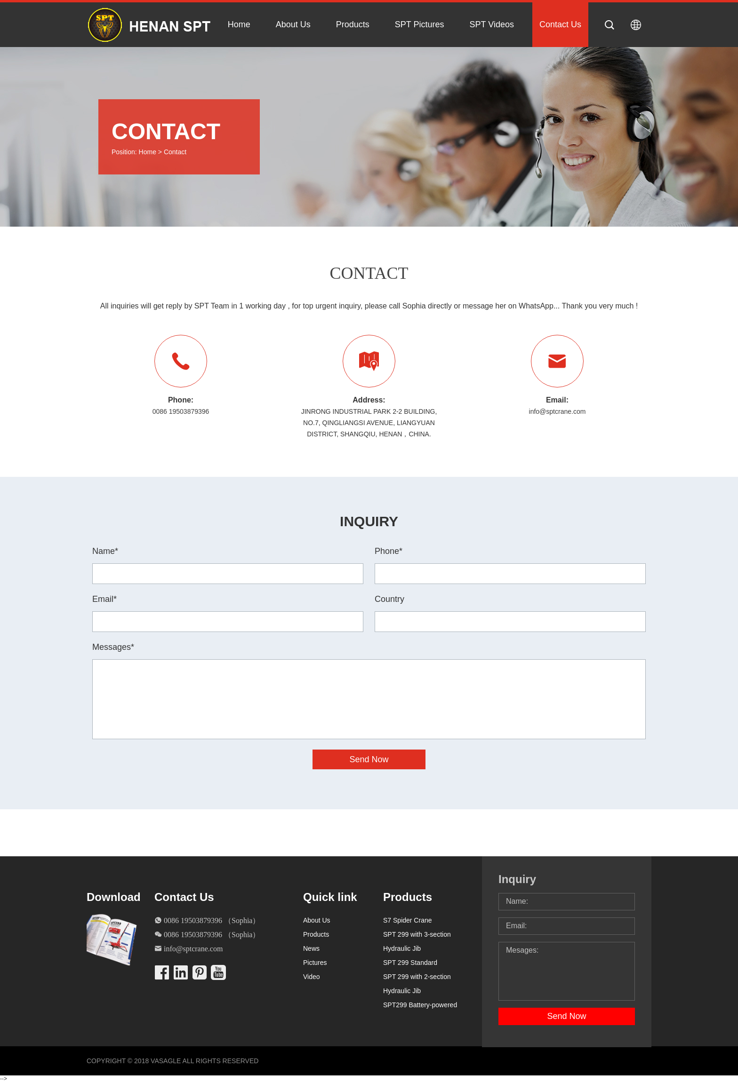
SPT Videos (492, 24)
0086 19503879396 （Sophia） (212, 920)
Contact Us (560, 24)
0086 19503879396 (180, 411)
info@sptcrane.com (557, 411)
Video (311, 976)
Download (113, 897)
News (311, 948)
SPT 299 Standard (410, 962)
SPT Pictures (419, 24)
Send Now (566, 1016)
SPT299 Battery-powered (420, 1005)
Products (352, 24)
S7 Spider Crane (407, 920)
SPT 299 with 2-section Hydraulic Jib (417, 984)
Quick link (330, 897)
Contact (175, 152)
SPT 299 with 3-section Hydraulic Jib (417, 941)
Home (239, 24)
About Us (293, 24)
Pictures (315, 962)
